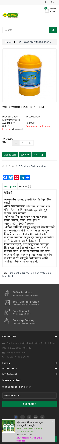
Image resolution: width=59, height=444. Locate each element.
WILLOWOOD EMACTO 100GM (35, 42)
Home (9, 42)
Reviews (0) (25, 186)
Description (9, 186)
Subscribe (29, 404)
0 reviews (24, 166)
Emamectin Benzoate (20, 273)
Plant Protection (42, 273)
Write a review (38, 166)
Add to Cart (10, 154)
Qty (4, 142)
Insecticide (8, 276)
